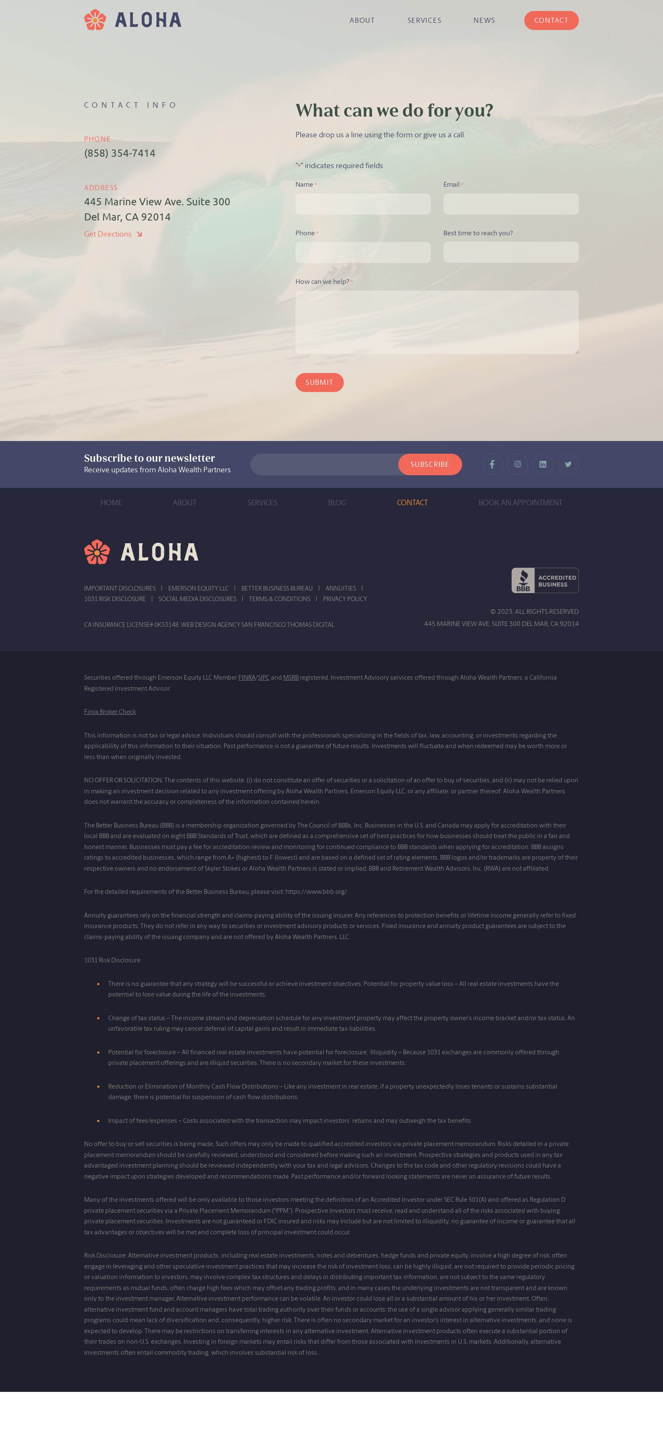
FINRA (246, 677)
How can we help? (324, 282)
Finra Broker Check (110, 712)
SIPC (264, 677)
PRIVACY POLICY (345, 599)
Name (306, 185)
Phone (307, 234)
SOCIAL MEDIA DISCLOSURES (197, 599)
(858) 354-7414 (120, 153)
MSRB (291, 677)
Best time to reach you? (478, 233)
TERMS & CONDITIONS (279, 599)
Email (453, 185)
